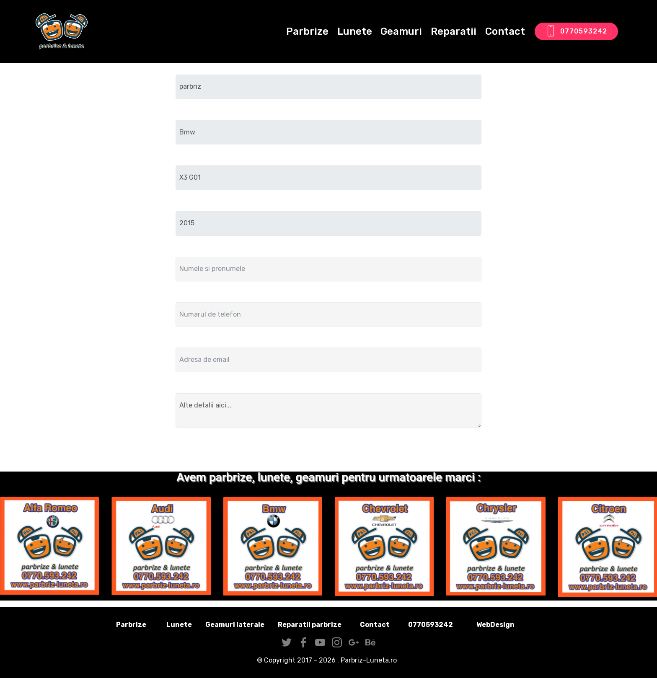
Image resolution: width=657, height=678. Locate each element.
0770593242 (576, 31)
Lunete (354, 31)
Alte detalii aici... (328, 410)
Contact (505, 31)
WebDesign (508, 625)
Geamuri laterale (234, 625)
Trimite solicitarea (328, 451)
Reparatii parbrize (309, 625)
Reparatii (453, 31)
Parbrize (307, 31)
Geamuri (401, 31)
